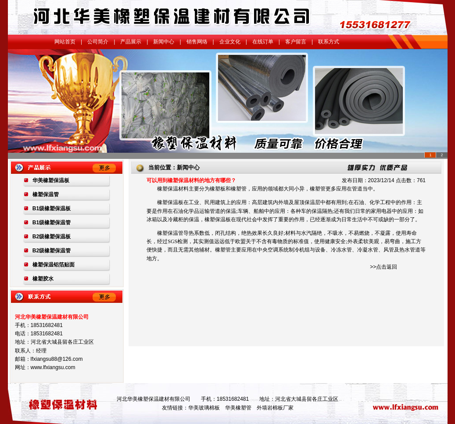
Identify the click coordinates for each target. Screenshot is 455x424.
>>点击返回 (383, 267)
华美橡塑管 (238, 408)
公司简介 (97, 42)
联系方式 (328, 42)
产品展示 (130, 42)
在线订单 (262, 42)
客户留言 (295, 42)
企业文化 (229, 42)
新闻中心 (163, 42)
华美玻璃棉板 (204, 408)
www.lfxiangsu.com (53, 367)
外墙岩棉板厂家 (275, 408)
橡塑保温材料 (173, 189)
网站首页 (64, 42)
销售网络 (197, 42)
